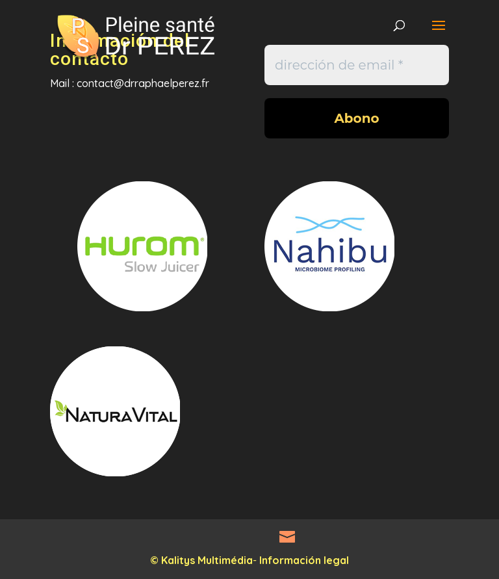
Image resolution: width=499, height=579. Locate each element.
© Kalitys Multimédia (201, 560)
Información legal (304, 560)
